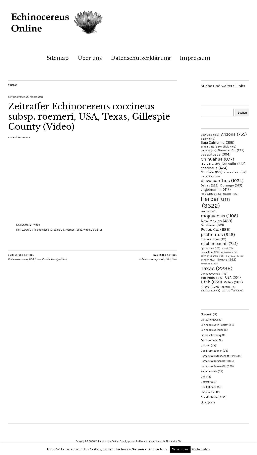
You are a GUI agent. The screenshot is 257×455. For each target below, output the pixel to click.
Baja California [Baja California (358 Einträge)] (217, 142)
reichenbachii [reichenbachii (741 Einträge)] (219, 243)
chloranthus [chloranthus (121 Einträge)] (210, 164)
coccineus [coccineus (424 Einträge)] (214, 168)
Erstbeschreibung (211, 335)
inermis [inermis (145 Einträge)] (208, 211)
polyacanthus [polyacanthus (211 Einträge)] (213, 239)
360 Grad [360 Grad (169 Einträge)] (210, 134)
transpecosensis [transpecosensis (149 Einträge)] (214, 273)
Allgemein (206, 314)
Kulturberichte (209, 371)
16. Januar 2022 (34, 96)
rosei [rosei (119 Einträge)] (228, 248)
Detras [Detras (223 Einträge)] (209, 185)
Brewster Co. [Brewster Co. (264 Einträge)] (231, 150)
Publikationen (208, 387)
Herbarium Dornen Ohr (213, 360)
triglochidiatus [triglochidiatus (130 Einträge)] (212, 277)
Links (204, 376)
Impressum (195, 58)
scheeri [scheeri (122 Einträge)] (208, 259)
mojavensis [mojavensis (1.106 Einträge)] (219, 216)
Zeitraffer (96, 229)
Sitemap (58, 58)
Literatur (205, 381)
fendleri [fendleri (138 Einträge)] (230, 193)
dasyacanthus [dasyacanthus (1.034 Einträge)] (222, 180)
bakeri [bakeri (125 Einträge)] (207, 146)
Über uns (90, 58)
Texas (78, 229)
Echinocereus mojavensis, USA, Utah (158, 257)
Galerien (205, 345)
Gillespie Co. (57, 229)
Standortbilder (209, 397)
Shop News (207, 392)
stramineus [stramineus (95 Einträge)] (209, 263)
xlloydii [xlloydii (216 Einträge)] (210, 286)
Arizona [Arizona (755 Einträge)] (234, 134)
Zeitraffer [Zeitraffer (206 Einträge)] (233, 290)
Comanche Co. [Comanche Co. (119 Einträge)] (235, 172)
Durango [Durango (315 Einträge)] (231, 185)
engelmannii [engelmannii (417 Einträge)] (216, 189)
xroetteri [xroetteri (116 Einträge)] (228, 286)
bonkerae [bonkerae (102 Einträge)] (208, 150)
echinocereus (21, 137)
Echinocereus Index (212, 329)
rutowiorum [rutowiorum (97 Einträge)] (229, 252)
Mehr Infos (200, 449)
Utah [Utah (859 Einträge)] (211, 282)
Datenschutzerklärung (141, 58)
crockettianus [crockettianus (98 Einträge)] (210, 176)
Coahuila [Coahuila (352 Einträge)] (233, 164)
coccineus (43, 229)
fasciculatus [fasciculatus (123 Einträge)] (211, 193)
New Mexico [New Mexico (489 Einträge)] (216, 221)
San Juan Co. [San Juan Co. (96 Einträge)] (235, 256)
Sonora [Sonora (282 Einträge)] (226, 259)
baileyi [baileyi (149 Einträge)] (208, 138)
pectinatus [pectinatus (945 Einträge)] (218, 234)
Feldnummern (209, 340)
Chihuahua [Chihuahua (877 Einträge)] (217, 159)
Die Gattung (208, 319)
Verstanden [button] (180, 449)
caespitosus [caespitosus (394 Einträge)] (215, 154)
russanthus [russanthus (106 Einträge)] (210, 252)
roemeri (69, 229)
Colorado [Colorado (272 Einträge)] (211, 172)
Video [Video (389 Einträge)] (233, 282)
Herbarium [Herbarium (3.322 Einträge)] (215, 202)
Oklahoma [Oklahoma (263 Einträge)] (212, 225)
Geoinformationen (211, 350)
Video (12, 84)
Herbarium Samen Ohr (213, 366)
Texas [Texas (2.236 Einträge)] (217, 268)
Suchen (242, 112)
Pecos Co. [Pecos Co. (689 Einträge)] (215, 229)
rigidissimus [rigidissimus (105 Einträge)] (210, 248)
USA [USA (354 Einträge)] (233, 277)
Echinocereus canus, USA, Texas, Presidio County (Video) (37, 257)
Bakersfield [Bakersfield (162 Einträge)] (226, 146)
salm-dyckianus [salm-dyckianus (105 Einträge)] (212, 256)
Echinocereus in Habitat (214, 324)
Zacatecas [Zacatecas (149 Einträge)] (210, 290)
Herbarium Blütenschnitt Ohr (217, 355)
